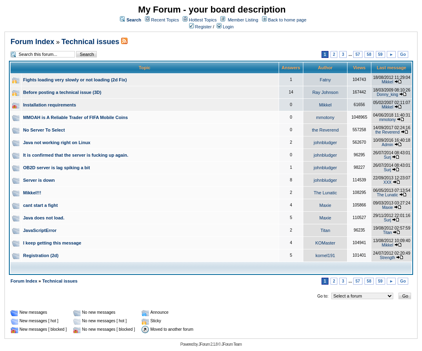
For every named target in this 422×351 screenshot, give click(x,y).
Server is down (39, 180)
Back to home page (287, 19)
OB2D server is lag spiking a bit (56, 167)
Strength (387, 257)
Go (403, 54)
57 (358, 54)
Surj (387, 157)
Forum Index (32, 42)
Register (200, 26)
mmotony (325, 117)
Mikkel (387, 82)
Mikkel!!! (32, 192)
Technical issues (90, 42)
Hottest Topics (203, 19)
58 (369, 54)
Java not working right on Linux (56, 142)
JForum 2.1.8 (207, 344)
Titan (325, 230)
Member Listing (243, 19)
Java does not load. (43, 217)
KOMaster (325, 242)
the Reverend (325, 130)
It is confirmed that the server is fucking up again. (75, 155)
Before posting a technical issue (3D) (62, 92)
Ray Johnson (325, 92)
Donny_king (387, 94)
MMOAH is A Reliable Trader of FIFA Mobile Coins (75, 117)
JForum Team (232, 344)
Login (225, 26)
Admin (387, 145)
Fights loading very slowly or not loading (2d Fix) (75, 79)
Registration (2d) (40, 255)
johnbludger (325, 142)
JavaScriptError (40, 230)
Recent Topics (165, 19)
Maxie (325, 205)
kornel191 (325, 255)
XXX (388, 182)
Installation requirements (49, 104)
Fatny (325, 79)
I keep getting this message (52, 242)
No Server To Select (44, 130)
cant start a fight (40, 205)
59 (380, 54)
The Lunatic (325, 192)
